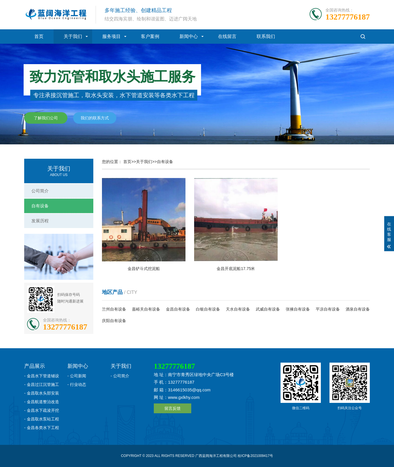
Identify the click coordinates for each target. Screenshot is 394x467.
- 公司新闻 (76, 376)
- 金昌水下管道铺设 (41, 376)
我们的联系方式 (95, 118)
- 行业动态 (76, 384)
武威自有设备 (268, 309)
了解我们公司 (46, 118)
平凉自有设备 (328, 309)
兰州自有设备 (114, 309)
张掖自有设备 (298, 309)
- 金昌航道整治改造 (41, 401)
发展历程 (40, 220)
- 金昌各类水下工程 (41, 427)
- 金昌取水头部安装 (41, 393)
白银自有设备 (208, 309)
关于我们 (73, 36)
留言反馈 (172, 408)
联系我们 (266, 36)
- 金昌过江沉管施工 (41, 384)
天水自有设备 (238, 309)
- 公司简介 (120, 376)
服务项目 (111, 36)
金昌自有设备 (178, 309)
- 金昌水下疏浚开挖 (41, 410)
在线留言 (227, 36)
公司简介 (40, 190)
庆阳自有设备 (114, 320)
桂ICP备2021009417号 (255, 456)
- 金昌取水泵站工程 (41, 419)
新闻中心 (188, 36)
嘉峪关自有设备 (146, 309)
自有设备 (40, 205)
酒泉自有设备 (358, 309)
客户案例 (150, 36)
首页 (38, 36)
